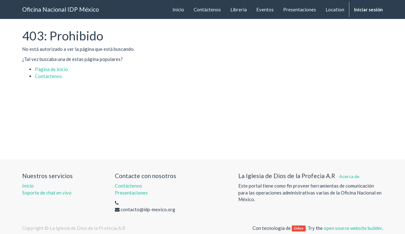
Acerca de (349, 176)
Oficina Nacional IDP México (60, 9)
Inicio (28, 186)
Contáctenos (48, 76)
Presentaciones (131, 192)
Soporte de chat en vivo (47, 192)
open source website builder (353, 228)
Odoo (298, 228)
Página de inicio (51, 69)
